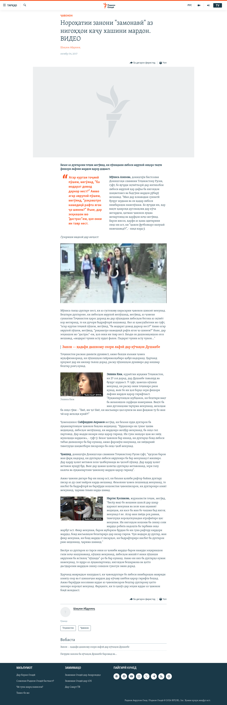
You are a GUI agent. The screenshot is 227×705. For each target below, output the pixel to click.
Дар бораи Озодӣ (25, 675)
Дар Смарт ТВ (72, 687)
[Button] (142, 63)
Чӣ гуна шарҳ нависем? (29, 687)
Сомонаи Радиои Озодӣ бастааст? (35, 681)
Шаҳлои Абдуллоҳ (70, 47)
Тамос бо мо (22, 693)
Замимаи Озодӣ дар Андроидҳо (83, 675)
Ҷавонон (66, 15)
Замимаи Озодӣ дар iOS (78, 681)
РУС (190, 5)
